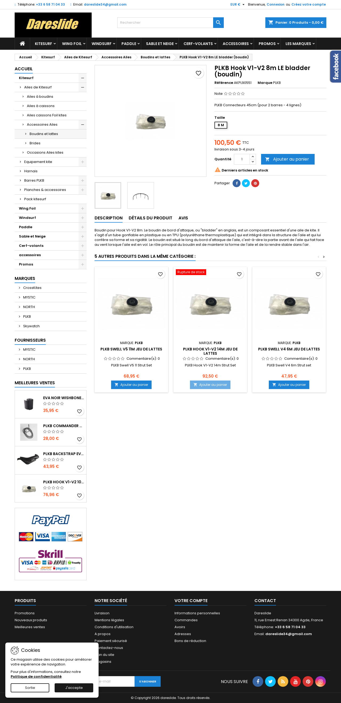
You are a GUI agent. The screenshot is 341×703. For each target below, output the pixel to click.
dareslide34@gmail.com (105, 4)
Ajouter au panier (287, 159)
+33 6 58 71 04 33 (50, 4)
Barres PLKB (34, 180)
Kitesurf (43, 43)
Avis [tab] (183, 218)
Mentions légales (109, 620)
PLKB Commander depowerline (63, 426)
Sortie (30, 687)
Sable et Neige (160, 43)
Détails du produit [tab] (150, 218)
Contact (265, 601)
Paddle (128, 43)
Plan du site (104, 654)
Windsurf (102, 43)
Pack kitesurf (35, 199)
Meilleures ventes (30, 627)
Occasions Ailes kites (45, 152)
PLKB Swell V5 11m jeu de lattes (131, 349)
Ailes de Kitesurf (38, 87)
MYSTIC (28, 297)
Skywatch (31, 326)
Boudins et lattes (44, 133)
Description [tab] (109, 218)
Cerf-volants (198, 43)
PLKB (26, 316)
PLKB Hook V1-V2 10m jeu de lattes (63, 482)
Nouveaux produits (31, 620)
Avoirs (179, 627)
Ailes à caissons (41, 105)
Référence (223, 82)
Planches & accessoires (45, 189)
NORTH (28, 306)
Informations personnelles (197, 613)
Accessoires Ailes (42, 124)
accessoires (236, 43)
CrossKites (32, 287)
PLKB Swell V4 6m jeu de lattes (289, 349)
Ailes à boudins (40, 96)
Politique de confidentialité (36, 676)
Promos (267, 43)
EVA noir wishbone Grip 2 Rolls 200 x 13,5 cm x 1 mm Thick (63, 398)
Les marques (298, 43)
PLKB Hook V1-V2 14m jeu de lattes (210, 351)
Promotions (25, 613)
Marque (265, 82)
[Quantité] (242, 159)
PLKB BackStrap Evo (63, 454)
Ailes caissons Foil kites (47, 115)
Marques (25, 278)
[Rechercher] (170, 22)
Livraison (102, 613)
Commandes (186, 620)
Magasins (103, 661)
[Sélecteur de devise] (238, 4)
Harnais (31, 171)
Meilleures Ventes (35, 383)
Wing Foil (72, 43)
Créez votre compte (308, 4)
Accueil (24, 69)
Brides (35, 143)
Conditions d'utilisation (114, 627)
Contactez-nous (109, 647)
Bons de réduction (190, 640)
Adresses (182, 633)
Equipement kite (38, 161)
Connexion (276, 4)
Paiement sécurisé (111, 640)
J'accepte (74, 687)
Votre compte (191, 601)
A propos (103, 633)
